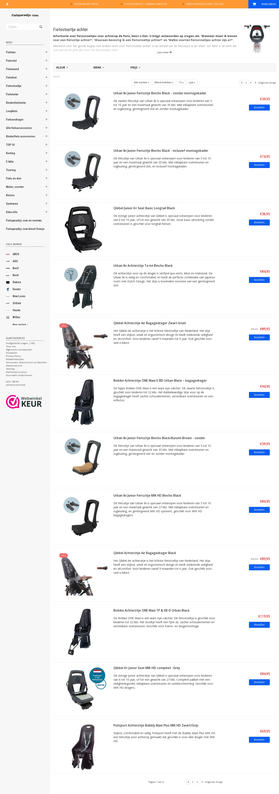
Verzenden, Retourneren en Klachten (26, 362)
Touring (11, 170)
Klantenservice (14, 365)
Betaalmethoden (15, 359)
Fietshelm (12, 94)
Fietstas (11, 52)
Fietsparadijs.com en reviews (24, 220)
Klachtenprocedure (16, 371)
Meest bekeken (164, 82)
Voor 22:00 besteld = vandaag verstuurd (145, 4)
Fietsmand (12, 69)
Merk (98, 67)
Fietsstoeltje (13, 86)
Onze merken (14, 244)
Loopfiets (11, 111)
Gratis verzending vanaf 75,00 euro (205, 4)
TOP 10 (10, 144)
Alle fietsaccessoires (19, 128)
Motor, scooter (15, 186)
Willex (13, 317)
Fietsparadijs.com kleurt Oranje (25, 228)
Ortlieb (13, 303)
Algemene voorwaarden (19, 349)
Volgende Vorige (267, 82)
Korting (10, 153)
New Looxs (15, 296)
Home (56, 76)
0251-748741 (12, 381)
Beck (12, 275)
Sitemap (10, 368)
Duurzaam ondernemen (19, 375)
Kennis (10, 195)
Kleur (61, 67)
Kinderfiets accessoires (20, 136)
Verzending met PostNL (86, 4)
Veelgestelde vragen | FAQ (20, 343)
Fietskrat (11, 77)
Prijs (135, 67)
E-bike (10, 161)
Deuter (13, 289)
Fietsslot (11, 60)
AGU (12, 261)
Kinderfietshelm (16, 102)
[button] (46, 52)
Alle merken (141, 82)
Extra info (11, 212)
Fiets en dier (13, 178)
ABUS (12, 254)
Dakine (13, 282)
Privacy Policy (13, 355)
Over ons (11, 346)
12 (181, 82)
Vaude (13, 310)
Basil (12, 268)
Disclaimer (11, 352)
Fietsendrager (14, 119)
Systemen (12, 203)
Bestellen (259, 107)
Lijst (192, 82)
